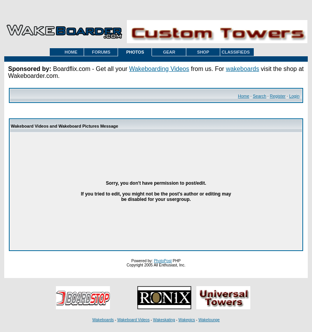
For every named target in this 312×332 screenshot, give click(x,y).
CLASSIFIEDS (236, 52)
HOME (71, 52)
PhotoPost (163, 261)
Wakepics (187, 320)
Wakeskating (164, 320)
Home (243, 96)
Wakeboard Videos (133, 320)
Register (277, 96)
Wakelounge (208, 320)
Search (259, 96)
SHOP (203, 52)
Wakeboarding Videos (159, 69)
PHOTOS (135, 52)
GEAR (169, 52)
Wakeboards (103, 320)
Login (294, 96)
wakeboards (242, 69)
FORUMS (101, 52)
